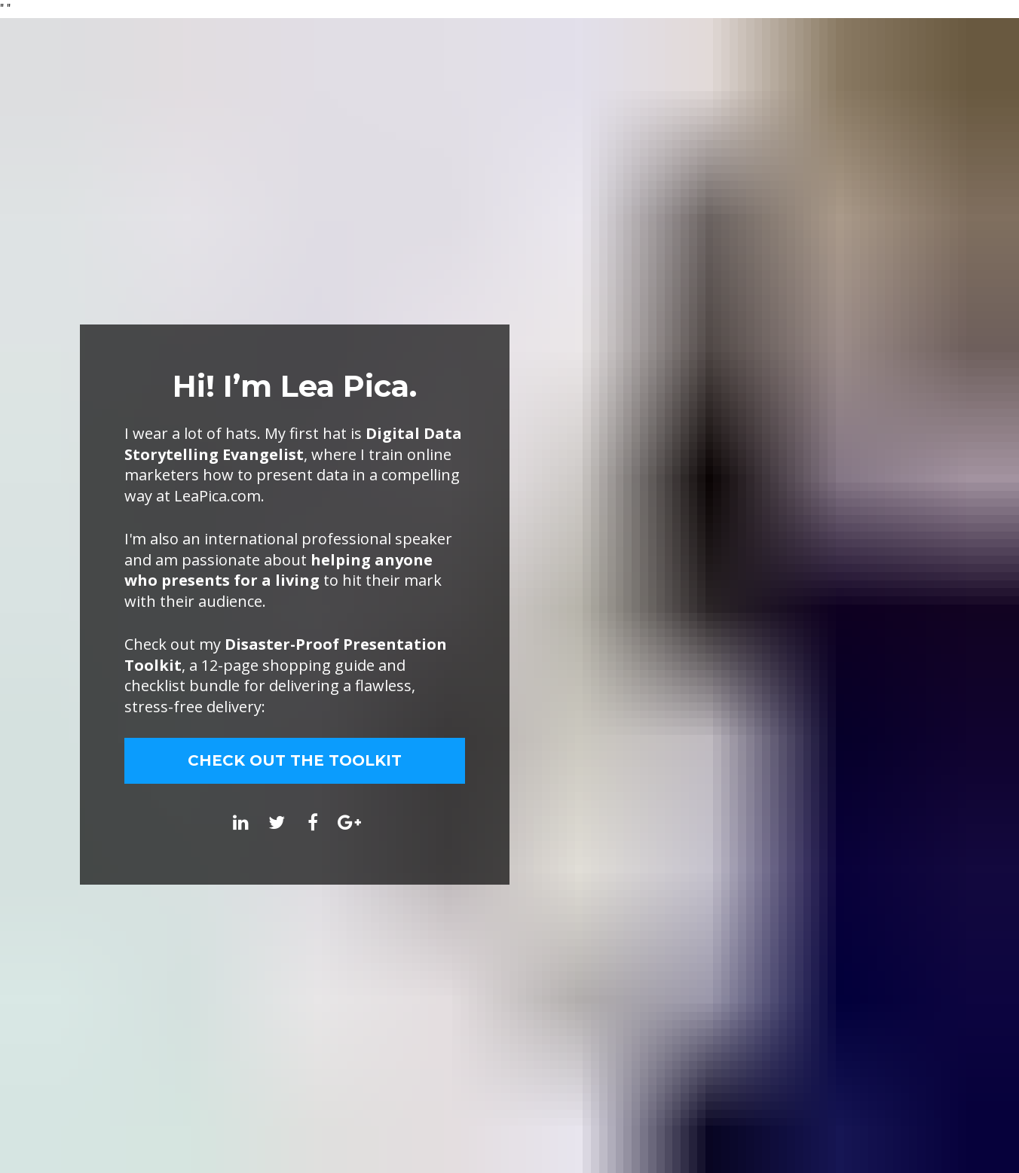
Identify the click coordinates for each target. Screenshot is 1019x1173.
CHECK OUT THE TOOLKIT (295, 760)
